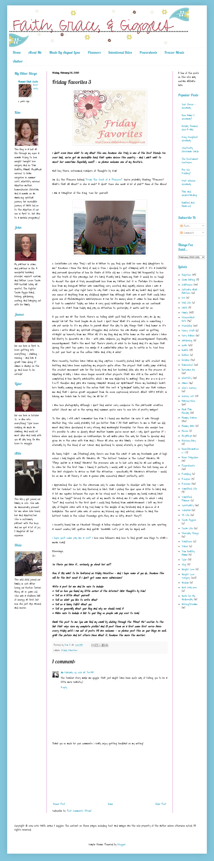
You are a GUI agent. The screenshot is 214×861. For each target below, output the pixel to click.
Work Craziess (189, 588)
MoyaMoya (187, 436)
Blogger (121, 844)
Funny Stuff (188, 331)
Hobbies (185, 355)
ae (62, 672)
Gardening (187, 340)
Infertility (187, 378)
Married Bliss (188, 401)
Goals (184, 345)
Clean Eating (188, 280)
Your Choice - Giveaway (189, 106)
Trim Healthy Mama (188, 553)
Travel (185, 546)
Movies (185, 431)
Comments (187, 233)
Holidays (186, 360)
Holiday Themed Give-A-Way (189, 128)
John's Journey (189, 388)
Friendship (187, 326)
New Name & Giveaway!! (188, 117)
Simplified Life (189, 489)
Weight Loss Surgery (188, 576)
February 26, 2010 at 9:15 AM (79, 672)
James (185, 383)
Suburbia (186, 510)
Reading (186, 474)
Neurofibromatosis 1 (190, 450)
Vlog (184, 565)
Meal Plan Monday (187, 411)
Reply (64, 687)
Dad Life (186, 303)
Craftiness (187, 285)
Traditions (187, 542)
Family (185, 313)
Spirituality (188, 505)
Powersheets (148, 52)
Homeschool (187, 365)
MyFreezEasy (189, 441)
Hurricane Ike (188, 370)
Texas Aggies (189, 520)
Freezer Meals (174, 52)
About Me (35, 52)
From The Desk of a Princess (103, 180)
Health (185, 350)
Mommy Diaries (189, 418)
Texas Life (187, 528)
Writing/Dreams (189, 604)
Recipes (186, 479)
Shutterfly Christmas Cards (190, 149)
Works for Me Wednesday (188, 597)
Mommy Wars (188, 426)
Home (17, 52)
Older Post (160, 804)
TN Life (185, 515)
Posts (185, 226)
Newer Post (59, 804)
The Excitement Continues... (190, 160)
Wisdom (185, 583)
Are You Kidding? (186, 171)
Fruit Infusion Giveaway (188, 182)
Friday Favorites (69, 650)
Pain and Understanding (189, 193)
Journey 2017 (188, 396)
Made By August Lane (64, 52)
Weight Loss (188, 569)
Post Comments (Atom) (79, 811)
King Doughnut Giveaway (190, 138)
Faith (184, 308)
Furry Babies (188, 336)
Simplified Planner (187, 498)
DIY (183, 298)
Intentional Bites (120, 52)
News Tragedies (190, 457)
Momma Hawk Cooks (28, 82)
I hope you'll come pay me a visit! (71, 538)
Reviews (186, 484)
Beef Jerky (35, 86)
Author (18, 61)
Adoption (186, 275)
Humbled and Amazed (188, 204)
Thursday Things (190, 533)
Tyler (184, 560)
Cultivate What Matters (189, 291)
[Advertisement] (110, 773)
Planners (94, 52)
